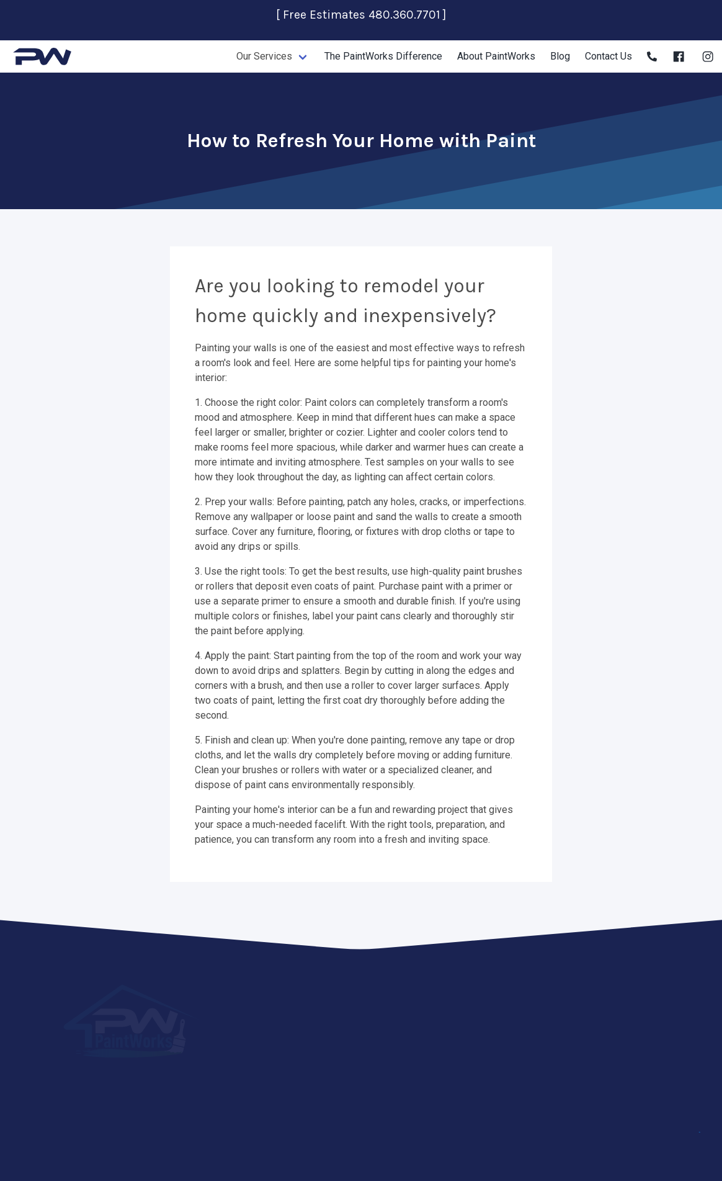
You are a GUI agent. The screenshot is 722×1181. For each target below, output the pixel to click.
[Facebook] (678, 56)
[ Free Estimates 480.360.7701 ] (361, 14)
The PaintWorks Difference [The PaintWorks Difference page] (383, 56)
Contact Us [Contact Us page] (608, 56)
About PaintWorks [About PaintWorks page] (496, 56)
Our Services (264, 56)
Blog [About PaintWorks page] (560, 56)
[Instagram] (707, 56)
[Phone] (652, 56)
